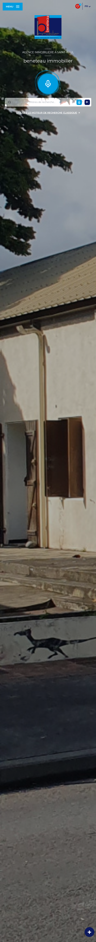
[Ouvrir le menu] (13, 6)
